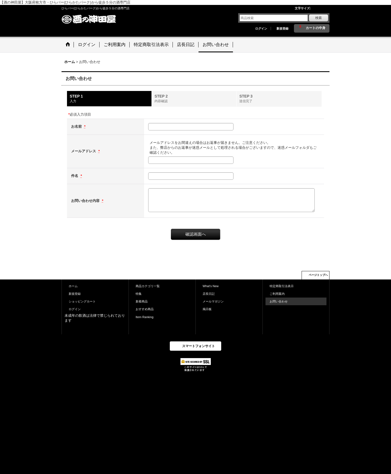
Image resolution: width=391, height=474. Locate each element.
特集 (139, 293)
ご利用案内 (277, 293)
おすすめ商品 (145, 309)
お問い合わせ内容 (86, 201)
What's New (211, 286)
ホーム (73, 286)
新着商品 (142, 301)
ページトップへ (318, 274)
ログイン (261, 28)
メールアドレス (84, 151)
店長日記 (209, 293)
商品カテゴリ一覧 (148, 286)
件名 (75, 176)
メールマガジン (213, 301)
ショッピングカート (82, 301)
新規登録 (282, 28)
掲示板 (207, 309)
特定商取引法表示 (282, 286)
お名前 (77, 126)
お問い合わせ (279, 301)
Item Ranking (144, 317)
